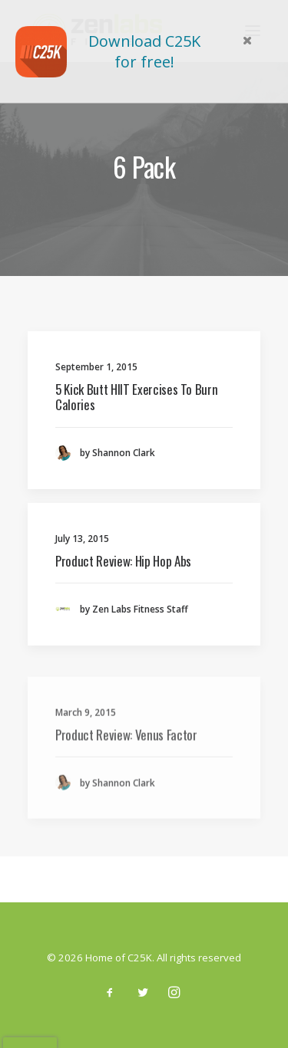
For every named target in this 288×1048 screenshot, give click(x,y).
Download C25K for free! (144, 51)
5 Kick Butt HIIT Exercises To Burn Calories (136, 396)
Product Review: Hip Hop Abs (123, 560)
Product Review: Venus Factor (126, 771)
